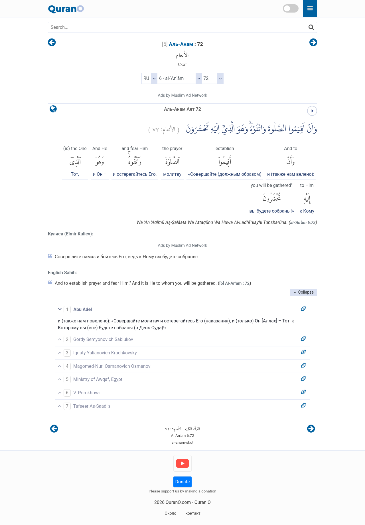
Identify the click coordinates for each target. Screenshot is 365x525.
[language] (53, 110)
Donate (182, 481)
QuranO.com (178, 502)
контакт (192, 513)
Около (170, 513)
